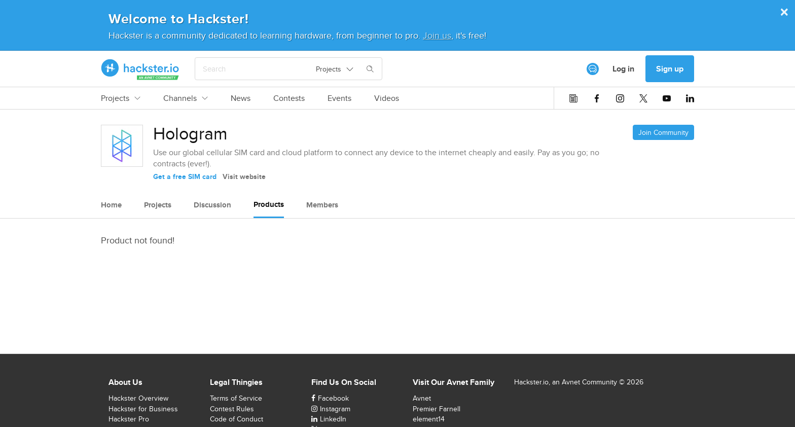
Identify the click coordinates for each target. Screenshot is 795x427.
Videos (386, 98)
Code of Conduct (236, 419)
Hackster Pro (129, 419)
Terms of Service (236, 398)
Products (269, 204)
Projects (120, 98)
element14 (429, 419)
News (240, 98)
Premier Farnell (436, 409)
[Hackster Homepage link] (140, 69)
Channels (185, 98)
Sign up (669, 69)
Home (111, 204)
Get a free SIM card (184, 176)
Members (322, 204)
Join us (437, 35)
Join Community (663, 132)
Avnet (422, 398)
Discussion (212, 204)
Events (339, 98)
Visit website (244, 176)
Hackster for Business (143, 409)
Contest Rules (232, 409)
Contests (289, 98)
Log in (623, 69)
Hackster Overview (138, 398)
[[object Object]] (593, 69)
